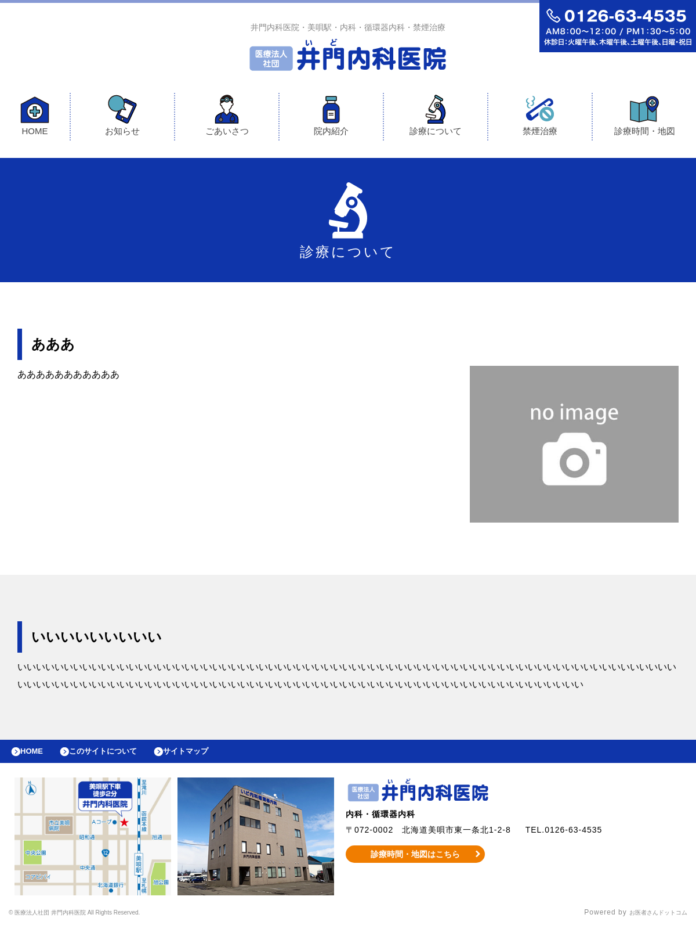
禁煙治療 (540, 118)
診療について (435, 118)
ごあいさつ (227, 118)
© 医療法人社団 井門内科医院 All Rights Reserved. (98, 921)
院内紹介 (331, 118)
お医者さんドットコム (649, 921)
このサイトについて (118, 757)
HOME (34, 118)
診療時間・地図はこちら (415, 862)
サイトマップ (212, 757)
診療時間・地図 (644, 118)
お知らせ (122, 118)
